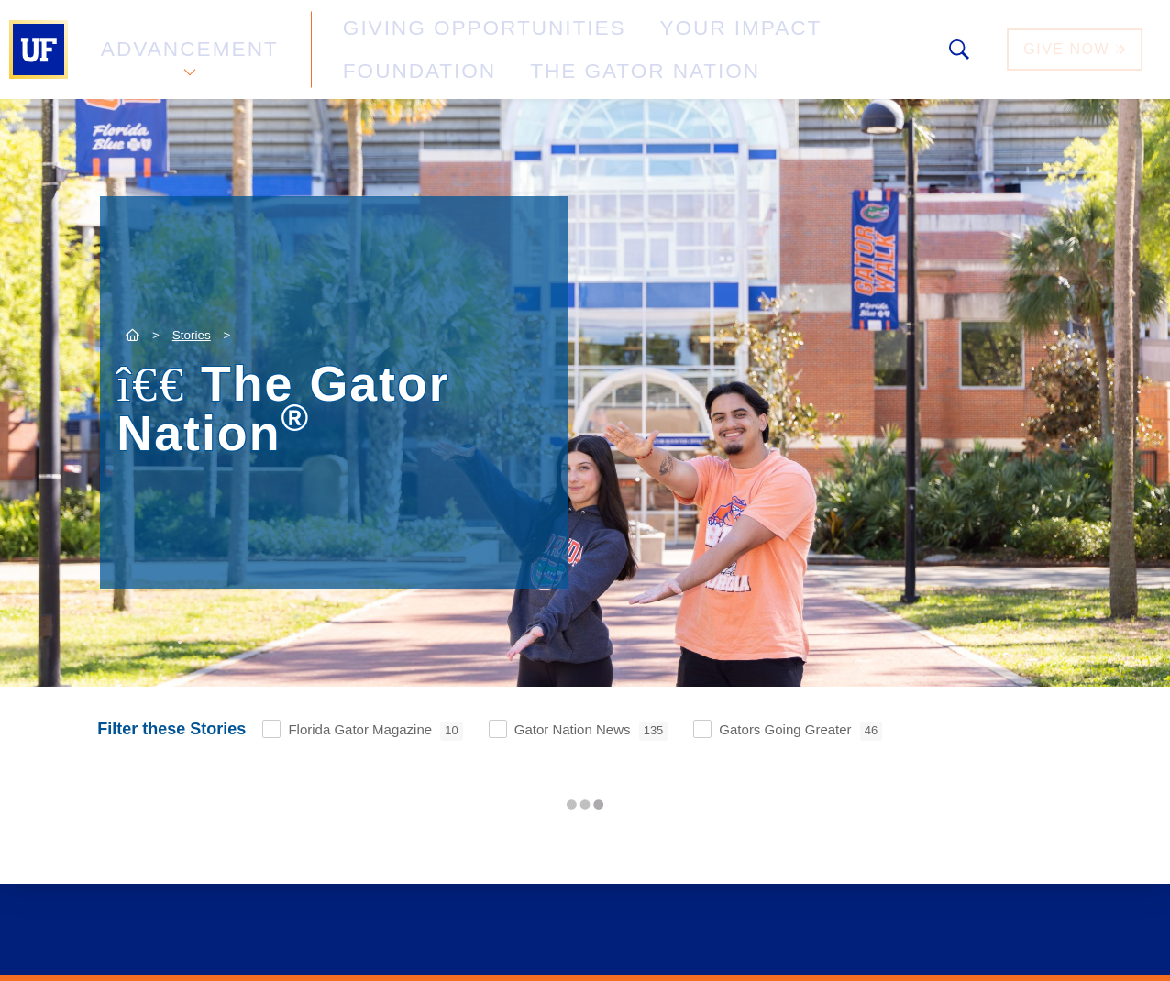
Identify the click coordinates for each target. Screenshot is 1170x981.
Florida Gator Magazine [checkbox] (375, 731)
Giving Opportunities (417, 40)
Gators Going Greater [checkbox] (800, 731)
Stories (191, 335)
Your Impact (610, 40)
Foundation (757, 40)
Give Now (1077, 49)
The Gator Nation (398, 59)
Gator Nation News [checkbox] (591, 731)
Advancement (187, 49)
